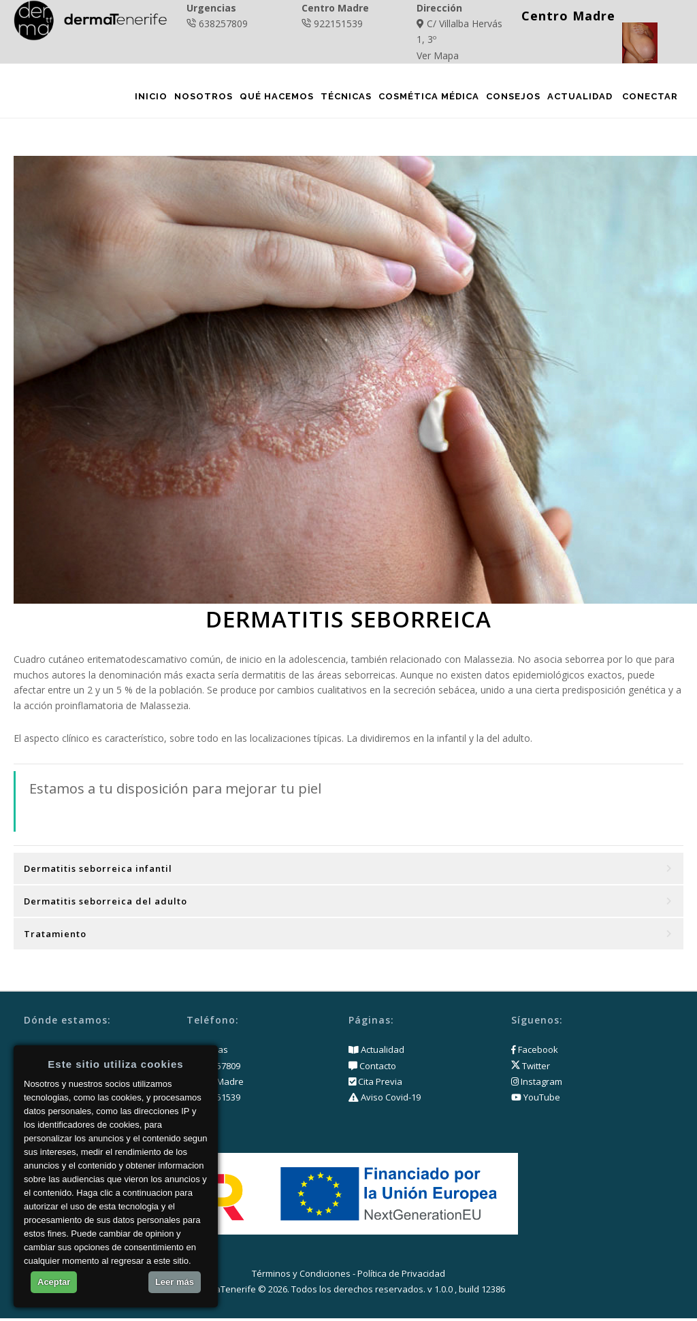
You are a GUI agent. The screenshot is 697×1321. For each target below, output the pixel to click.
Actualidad (579, 98)
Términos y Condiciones (301, 1277)
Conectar (649, 98)
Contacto (376, 1068)
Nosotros (203, 98)
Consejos (512, 98)
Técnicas (345, 98)
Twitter (530, 1068)
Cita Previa (379, 1084)
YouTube (535, 1100)
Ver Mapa (438, 55)
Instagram (536, 1084)
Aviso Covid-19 (390, 1100)
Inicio (150, 98)
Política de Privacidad (401, 1277)
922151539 (338, 23)
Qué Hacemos (276, 98)
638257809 (223, 23)
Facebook (534, 1053)
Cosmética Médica (428, 98)
